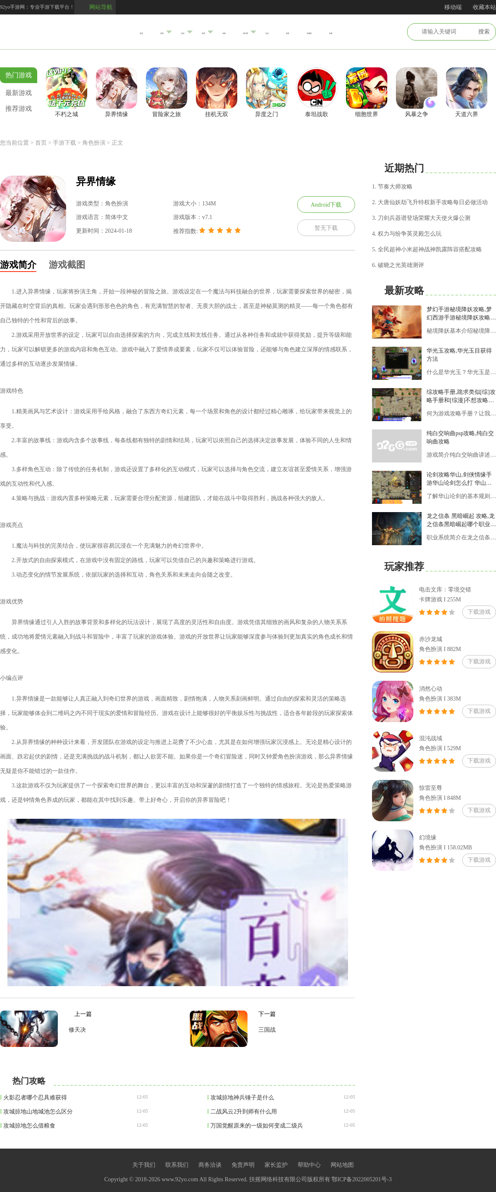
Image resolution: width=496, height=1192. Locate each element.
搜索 (484, 32)
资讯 (121, 31)
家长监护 (276, 1165)
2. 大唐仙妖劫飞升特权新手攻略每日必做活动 (430, 202)
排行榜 (249, 31)
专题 (381, 31)
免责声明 (243, 1165)
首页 (91, 31)
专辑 (215, 31)
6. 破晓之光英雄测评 (398, 265)
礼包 (282, 31)
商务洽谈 (210, 1165)
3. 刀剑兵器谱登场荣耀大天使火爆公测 (421, 218)
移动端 (453, 7)
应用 (184, 31)
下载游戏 (479, 612)
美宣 (313, 31)
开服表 (347, 31)
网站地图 (342, 1165)
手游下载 (64, 143)
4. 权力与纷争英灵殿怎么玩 (406, 234)
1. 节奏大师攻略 (392, 187)
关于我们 (143, 1165)
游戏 (152, 31)
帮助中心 (309, 1165)
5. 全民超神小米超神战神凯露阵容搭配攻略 (427, 249)
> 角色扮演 (91, 143)
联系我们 (176, 1165)
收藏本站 (484, 7)
